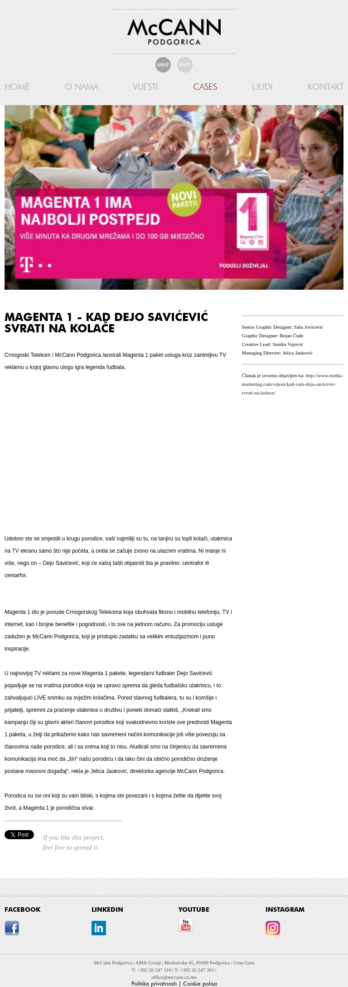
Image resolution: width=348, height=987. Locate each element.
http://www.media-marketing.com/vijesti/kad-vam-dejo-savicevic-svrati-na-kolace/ (292, 384)
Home (17, 87)
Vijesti (145, 87)
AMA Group (148, 962)
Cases (205, 87)
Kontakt (325, 87)
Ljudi (262, 87)
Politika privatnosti (154, 984)
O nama (81, 87)
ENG (185, 65)
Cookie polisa (200, 984)
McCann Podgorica (114, 962)
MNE (163, 65)
